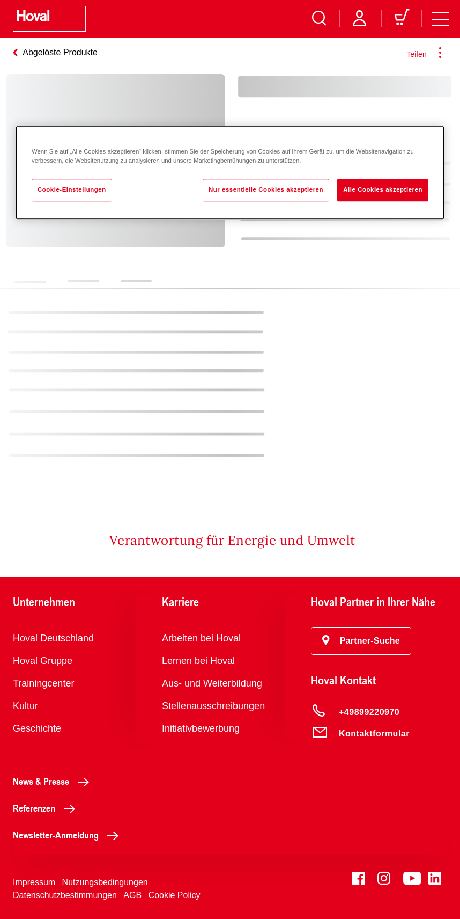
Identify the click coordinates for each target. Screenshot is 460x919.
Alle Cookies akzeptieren (382, 189)
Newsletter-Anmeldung (68, 835)
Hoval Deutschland (53, 638)
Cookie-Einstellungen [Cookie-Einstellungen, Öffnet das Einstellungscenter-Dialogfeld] (72, 189)
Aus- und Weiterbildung (212, 683)
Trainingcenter (43, 683)
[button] (361, 641)
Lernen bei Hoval (198, 660)
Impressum (34, 882)
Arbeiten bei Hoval (201, 638)
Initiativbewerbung (201, 728)
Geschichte (37, 728)
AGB (132, 895)
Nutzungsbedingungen (105, 882)
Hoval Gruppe (42, 660)
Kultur (25, 706)
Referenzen (47, 808)
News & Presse (54, 781)
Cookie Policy (175, 895)
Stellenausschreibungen (213, 706)
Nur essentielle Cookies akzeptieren (266, 189)
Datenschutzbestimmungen (65, 895)
